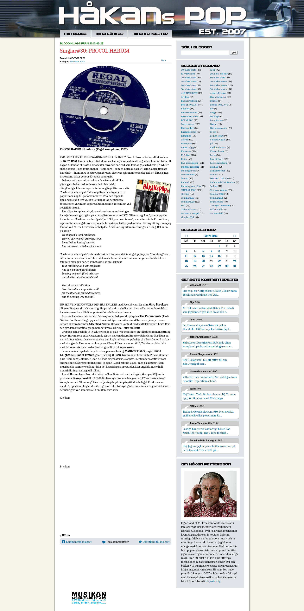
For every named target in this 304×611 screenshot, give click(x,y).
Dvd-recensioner (218, 127)
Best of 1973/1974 (190, 104)
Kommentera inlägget (77, 541)
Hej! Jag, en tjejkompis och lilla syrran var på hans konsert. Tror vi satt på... (209, 448)
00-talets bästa (188, 69)
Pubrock (185, 182)
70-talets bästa (188, 81)
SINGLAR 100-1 (77, 61)
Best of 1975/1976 (219, 104)
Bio (211, 108)
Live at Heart (216, 159)
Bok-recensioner (189, 116)
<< (186, 236)
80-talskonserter (218, 85)
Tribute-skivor (188, 209)
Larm (213, 155)
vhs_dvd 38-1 (187, 217)
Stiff (183, 205)
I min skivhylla (217, 139)
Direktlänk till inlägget (154, 541)
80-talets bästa (188, 85)
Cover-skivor (187, 124)
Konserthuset (217, 151)
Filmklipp (186, 135)
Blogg (213, 112)
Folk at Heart (217, 135)
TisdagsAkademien (220, 205)
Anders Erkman (218, 93)
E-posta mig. (213, 581)
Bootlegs (214, 116)
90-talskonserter (218, 89)
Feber (213, 131)
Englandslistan (188, 131)
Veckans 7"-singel (190, 213)
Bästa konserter (218, 96)
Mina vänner (187, 174)
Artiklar (185, 96)
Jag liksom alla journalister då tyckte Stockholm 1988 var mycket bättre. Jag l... (207, 327)
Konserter (186, 151)
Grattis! (185, 139)
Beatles (214, 100)
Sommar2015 (216, 197)
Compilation (216, 120)
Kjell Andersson (218, 147)
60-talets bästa (217, 77)
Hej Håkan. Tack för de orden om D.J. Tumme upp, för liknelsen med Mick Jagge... (209, 396)
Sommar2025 (188, 201)
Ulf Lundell (216, 209)
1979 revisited (188, 73)
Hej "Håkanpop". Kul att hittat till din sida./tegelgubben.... (205, 361)
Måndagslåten (188, 170)
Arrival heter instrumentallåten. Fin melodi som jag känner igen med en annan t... (208, 310)
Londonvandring (218, 162)
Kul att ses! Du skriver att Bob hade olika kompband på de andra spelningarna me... (207, 344)
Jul (211, 143)
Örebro (184, 178)
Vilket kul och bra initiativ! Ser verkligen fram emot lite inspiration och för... (210, 379)
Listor (184, 159)
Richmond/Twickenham (222, 182)
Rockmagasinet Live (191, 186)
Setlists (213, 186)
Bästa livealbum (189, 100)
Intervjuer (186, 143)
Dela (163, 60)
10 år (212, 69)
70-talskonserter (218, 81)
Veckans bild (216, 213)
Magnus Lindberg (190, 166)
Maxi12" (214, 166)
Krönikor (185, 155)
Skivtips (185, 193)
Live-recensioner (189, 162)
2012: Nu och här (218, 73)
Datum (213, 124)
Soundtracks (216, 201)
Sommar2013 (187, 197)
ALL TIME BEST (189, 93)
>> (235, 236)
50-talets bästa (188, 77)
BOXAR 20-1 (187, 120)
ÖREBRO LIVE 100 (219, 178)
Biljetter (185, 108)
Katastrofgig (187, 147)
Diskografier (187, 127)
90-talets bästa (188, 89)
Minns (213, 174)
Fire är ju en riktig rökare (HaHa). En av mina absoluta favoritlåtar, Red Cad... (210, 292)
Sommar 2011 (217, 193)
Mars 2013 (210, 236)
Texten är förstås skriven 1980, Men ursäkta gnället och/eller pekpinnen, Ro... (208, 413)
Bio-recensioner (189, 112)
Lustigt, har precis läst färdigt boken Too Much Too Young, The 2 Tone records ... (206, 430)
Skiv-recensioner (218, 190)
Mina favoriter (217, 170)
